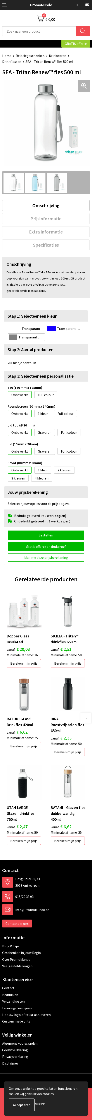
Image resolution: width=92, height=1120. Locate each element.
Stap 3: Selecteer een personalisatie (41, 376)
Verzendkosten (13, 1001)
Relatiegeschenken (30, 55)
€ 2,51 (61, 649)
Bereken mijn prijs (23, 663)
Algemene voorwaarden (20, 1043)
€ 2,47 (17, 826)
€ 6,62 (61, 826)
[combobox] (39, 31)
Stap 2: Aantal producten (31, 349)
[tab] (46, 205)
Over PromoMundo (16, 959)
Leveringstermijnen (17, 1008)
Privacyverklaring (15, 1056)
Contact (8, 988)
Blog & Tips (10, 946)
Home (6, 55)
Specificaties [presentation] (46, 245)
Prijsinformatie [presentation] (45, 219)
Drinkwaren (57, 55)
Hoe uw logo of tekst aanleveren (26, 1014)
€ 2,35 (61, 738)
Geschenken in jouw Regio (21, 952)
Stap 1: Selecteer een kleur (32, 316)
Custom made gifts (16, 1021)
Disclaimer (10, 1063)
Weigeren (40, 1103)
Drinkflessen (11, 61)
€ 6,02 (17, 732)
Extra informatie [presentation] (46, 232)
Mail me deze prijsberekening (46, 557)
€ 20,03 (18, 649)
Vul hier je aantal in (22, 363)
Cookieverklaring (15, 1050)
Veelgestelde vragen (17, 966)
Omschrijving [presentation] (45, 205)
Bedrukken (10, 995)
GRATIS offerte (76, 43)
